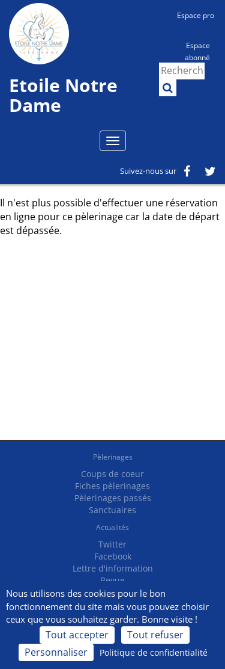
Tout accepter (77, 634)
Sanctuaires (112, 510)
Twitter (112, 544)
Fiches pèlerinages (112, 486)
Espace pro (195, 15)
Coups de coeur (112, 473)
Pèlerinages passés (112, 498)
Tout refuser (155, 634)
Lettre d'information (113, 568)
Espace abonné (197, 50)
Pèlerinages (113, 457)
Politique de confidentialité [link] (154, 652)
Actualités (112, 527)
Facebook (112, 556)
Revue (112, 580)
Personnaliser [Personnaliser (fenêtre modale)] (56, 652)
